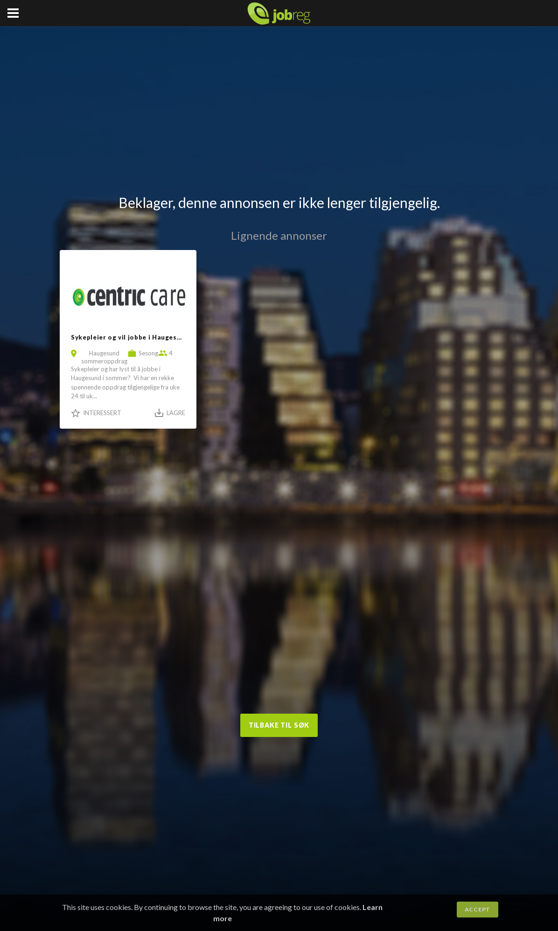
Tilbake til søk (279, 725)
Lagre (176, 413)
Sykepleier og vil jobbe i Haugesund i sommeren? (152, 337)
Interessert (102, 413)
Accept (477, 909)
